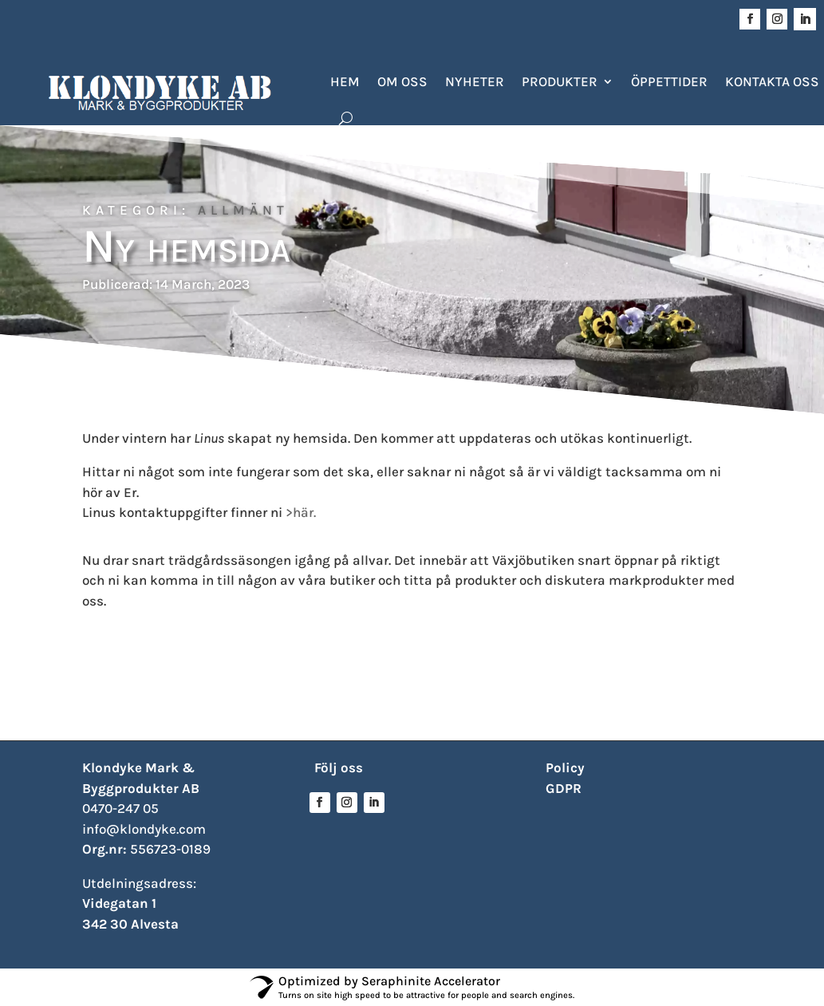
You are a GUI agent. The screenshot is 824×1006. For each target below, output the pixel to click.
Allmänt (243, 210)
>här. (301, 512)
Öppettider (669, 81)
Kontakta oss (772, 81)
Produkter (559, 81)
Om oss (402, 81)
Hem (345, 81)
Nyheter (474, 81)
